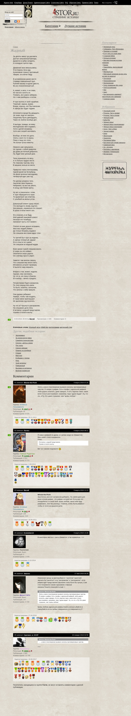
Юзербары (18, 3)
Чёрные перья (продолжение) (113, 124)
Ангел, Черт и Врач (110, 129)
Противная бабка (109, 140)
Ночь (17, 361)
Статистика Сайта (57, 3)
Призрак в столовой (110, 51)
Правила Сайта (87, 3)
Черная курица (108, 131)
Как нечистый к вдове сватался (114, 143)
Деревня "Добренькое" (111, 152)
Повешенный (20, 366)
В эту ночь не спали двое (112, 54)
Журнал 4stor (8, 3)
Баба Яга (106, 120)
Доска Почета (28, 3)
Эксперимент (20, 335)
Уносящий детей (109, 111)
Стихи (15, 47)
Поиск (96, 3)
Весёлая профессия (23, 371)
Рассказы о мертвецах (111, 149)
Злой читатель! (21, 363)
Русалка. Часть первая (111, 113)
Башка (105, 65)
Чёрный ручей (108, 118)
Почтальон (107, 78)
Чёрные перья (108, 122)
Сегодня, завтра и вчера (24, 343)
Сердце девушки (21, 348)
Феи (104, 90)
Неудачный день (109, 47)
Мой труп (19, 355)
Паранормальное (109, 81)
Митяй (32, 319)
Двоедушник (107, 136)
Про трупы (19, 345)
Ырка (105, 133)
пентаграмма (54, 327)
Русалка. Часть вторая (111, 115)
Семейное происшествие (24, 340)
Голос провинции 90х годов (113, 85)
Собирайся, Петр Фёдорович (113, 49)
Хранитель (107, 138)
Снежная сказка (109, 99)
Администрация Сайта (42, 3)
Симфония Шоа (108, 145)
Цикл (105, 92)
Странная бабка (109, 56)
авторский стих (66, 327)
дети (38, 327)
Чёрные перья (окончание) (112, 127)
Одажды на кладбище (23, 350)
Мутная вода (107, 154)
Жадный (32, 327)
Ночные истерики (109, 58)
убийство (44, 327)
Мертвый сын (108, 72)
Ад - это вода (108, 147)
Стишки (18, 353)
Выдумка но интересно (24, 368)
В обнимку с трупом (22, 358)
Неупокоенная (108, 83)
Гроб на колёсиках (109, 87)
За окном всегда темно (24, 338)
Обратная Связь (75, 3)
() (27, 409)
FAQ (66, 3)
